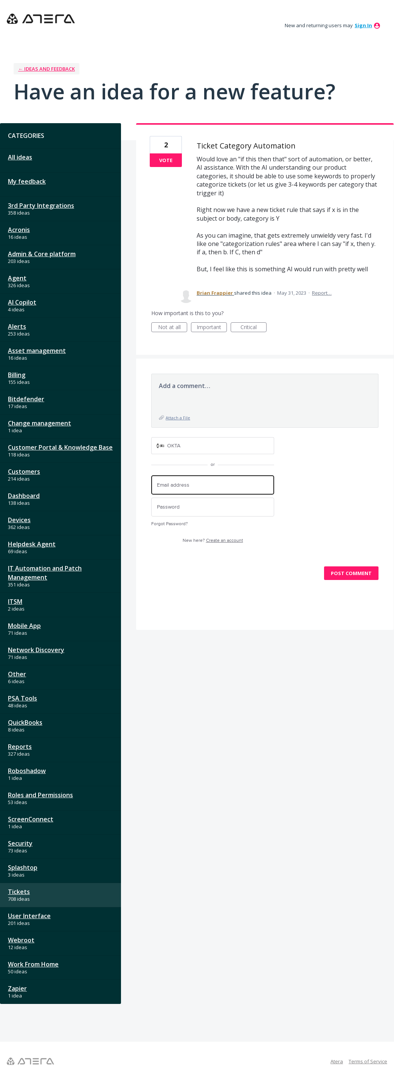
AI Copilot (22, 302)
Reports (20, 746)
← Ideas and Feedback (46, 68)
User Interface (29, 916)
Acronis (19, 230)
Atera (336, 1061)
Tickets (19, 892)
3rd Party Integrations (41, 205)
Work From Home (33, 964)
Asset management (37, 350)
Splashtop (22, 867)
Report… (322, 292)
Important (212, 327)
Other (17, 674)
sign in (363, 25)
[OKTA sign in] (212, 445)
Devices (19, 520)
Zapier (17, 988)
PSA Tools (22, 698)
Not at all (173, 327)
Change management (39, 423)
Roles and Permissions (40, 795)
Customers (24, 471)
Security (20, 843)
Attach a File (178, 418)
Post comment (351, 573)
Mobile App (24, 626)
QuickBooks (25, 722)
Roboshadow (27, 771)
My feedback (27, 181)
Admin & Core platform (42, 254)
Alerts (17, 326)
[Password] (212, 507)
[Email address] (212, 485)
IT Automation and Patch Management (45, 572)
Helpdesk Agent (32, 544)
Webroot (21, 940)
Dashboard (24, 496)
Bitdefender (26, 399)
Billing (16, 375)
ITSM (15, 601)
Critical (253, 327)
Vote (165, 160)
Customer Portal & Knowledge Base (60, 447)
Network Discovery (36, 650)
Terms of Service (368, 1061)
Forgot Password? (169, 524)
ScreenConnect (30, 819)
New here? (213, 540)
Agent (17, 278)
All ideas (20, 157)
